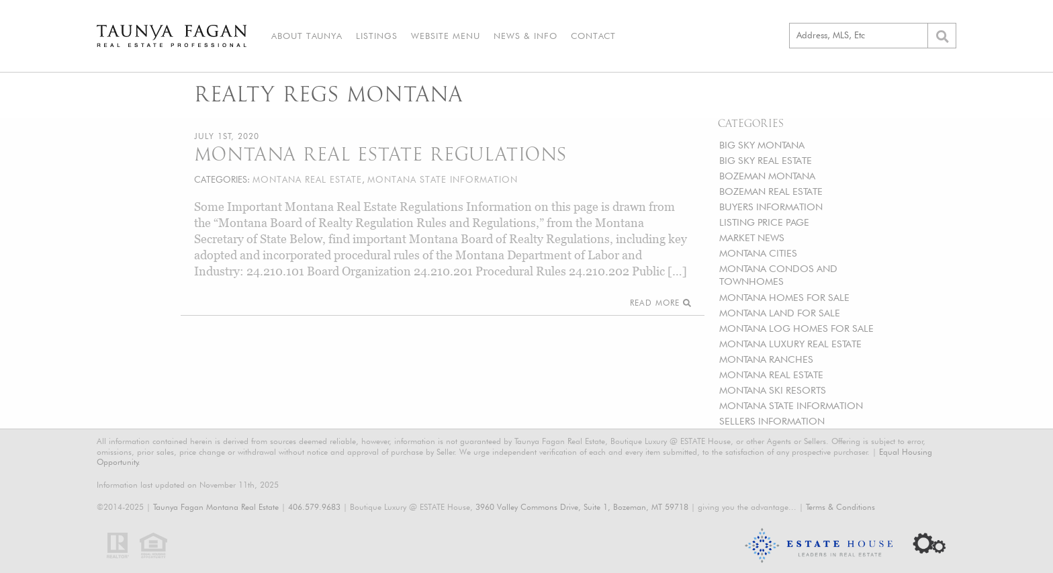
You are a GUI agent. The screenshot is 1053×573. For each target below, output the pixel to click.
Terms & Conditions (840, 507)
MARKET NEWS (751, 237)
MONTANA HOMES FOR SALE (784, 297)
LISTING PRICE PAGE (764, 222)
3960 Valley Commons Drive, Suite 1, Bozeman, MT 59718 (581, 507)
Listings (377, 35)
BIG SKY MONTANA (762, 144)
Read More (660, 303)
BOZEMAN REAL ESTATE (771, 191)
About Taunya (306, 35)
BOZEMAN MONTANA (767, 175)
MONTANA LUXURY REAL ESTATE (790, 343)
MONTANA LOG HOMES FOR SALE (796, 328)
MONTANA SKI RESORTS (772, 390)
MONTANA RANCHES (766, 359)
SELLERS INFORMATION (772, 421)
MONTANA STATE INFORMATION (791, 405)
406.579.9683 (314, 507)
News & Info (525, 35)
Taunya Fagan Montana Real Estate (216, 507)
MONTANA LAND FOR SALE (779, 312)
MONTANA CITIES (758, 253)
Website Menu (445, 35)
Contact (593, 35)
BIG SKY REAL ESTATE (765, 160)
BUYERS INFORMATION (771, 206)
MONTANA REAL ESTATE (771, 374)
